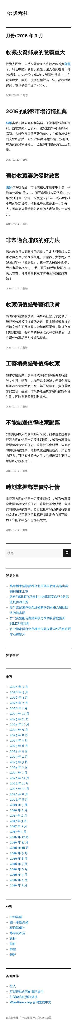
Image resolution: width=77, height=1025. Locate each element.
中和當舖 (16, 917)
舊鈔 (9, 187)
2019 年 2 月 (18, 810)
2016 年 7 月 (18, 864)
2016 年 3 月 (18, 885)
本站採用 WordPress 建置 (36, 1017)
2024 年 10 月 (19, 789)
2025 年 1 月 (18, 772)
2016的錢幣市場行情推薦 (36, 111)
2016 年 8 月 (18, 858)
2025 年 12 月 (19, 713)
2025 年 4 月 (19, 756)
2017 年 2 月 (18, 826)
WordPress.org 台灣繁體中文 (30, 1002)
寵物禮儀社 (17, 928)
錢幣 (9, 123)
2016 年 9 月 (19, 853)
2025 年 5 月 (19, 751)
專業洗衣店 (17, 933)
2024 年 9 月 (19, 794)
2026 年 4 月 (19, 692)
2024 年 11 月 (19, 783)
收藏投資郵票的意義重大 (35, 52)
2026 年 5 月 (19, 687)
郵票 (67, 64)
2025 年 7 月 (19, 740)
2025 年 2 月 (19, 767)
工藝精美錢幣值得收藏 (33, 363)
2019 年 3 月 (18, 805)
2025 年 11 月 (19, 719)
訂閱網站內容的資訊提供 (27, 991)
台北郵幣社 (17, 13)
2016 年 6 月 (19, 869)
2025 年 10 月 (19, 724)
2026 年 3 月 (19, 697)
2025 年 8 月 (19, 735)
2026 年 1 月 (18, 708)
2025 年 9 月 (19, 730)
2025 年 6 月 (19, 746)
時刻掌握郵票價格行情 (33, 487)
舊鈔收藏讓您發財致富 (33, 175)
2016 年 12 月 (19, 837)
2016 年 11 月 (19, 842)
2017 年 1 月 (18, 832)
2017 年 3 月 (18, 821)
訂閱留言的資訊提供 (23, 997)
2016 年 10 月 (19, 848)
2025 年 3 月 (19, 762)
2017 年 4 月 (18, 815)
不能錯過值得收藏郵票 (33, 422)
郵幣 (25, 288)
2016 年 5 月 (18, 874)
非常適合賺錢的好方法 (33, 240)
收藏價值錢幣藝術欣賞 (33, 304)
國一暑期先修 (19, 922)
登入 (13, 986)
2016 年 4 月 (18, 880)
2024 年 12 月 (19, 778)
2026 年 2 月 (19, 703)
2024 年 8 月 (19, 799)
